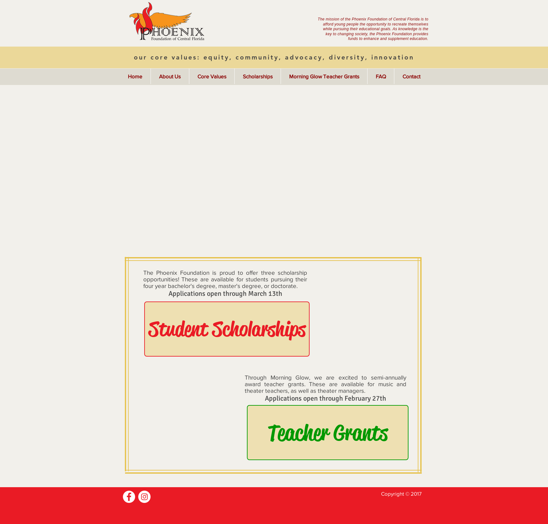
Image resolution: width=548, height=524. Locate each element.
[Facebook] (129, 497)
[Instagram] (144, 497)
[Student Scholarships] (227, 329)
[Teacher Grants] (327, 432)
